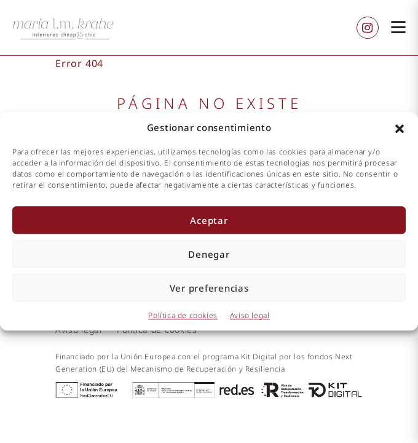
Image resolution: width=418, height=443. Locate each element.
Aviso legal (250, 315)
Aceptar (208, 220)
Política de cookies (182, 315)
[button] (399, 128)
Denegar (208, 254)
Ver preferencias (209, 288)
